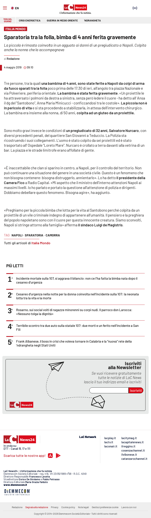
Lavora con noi (128, 507)
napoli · (18, 235)
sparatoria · (35, 235)
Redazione (17, 507)
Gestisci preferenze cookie (105, 507)
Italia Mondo (40, 243)
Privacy (54, 507)
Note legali (83, 507)
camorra (53, 235)
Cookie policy (68, 507)
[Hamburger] (5, 8)
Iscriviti (136, 390)
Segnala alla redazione (36, 507)
